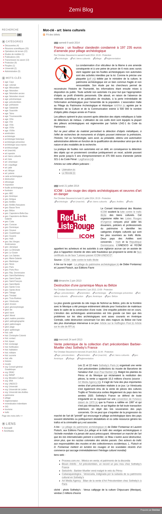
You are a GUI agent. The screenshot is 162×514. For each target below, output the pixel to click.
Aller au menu (133, 22)
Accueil (8, 427)
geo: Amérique (95, 296)
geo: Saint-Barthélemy (14, 275)
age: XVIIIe (10, 131)
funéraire (9, 190)
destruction (78, 296)
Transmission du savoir (15, 60)
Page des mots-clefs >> (12, 416)
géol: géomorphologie (14, 307)
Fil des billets (53, 34)
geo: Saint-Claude (13, 278)
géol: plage (10, 327)
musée (8, 364)
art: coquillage (11, 165)
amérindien (84, 293)
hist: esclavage (11, 344)
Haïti (118, 242)
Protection (106, 55)
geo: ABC (9, 193)
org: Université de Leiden (16, 389)
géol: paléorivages (13, 324)
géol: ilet (8, 310)
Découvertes (10, 45)
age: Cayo (9, 82)
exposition (9, 185)
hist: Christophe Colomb (15, 335)
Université (9, 68)
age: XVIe (9, 125)
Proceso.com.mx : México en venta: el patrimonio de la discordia (96, 460)
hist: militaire (10, 353)
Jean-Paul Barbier (103, 372)
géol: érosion (10, 304)
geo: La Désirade (12, 250)
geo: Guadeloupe (12, 233)
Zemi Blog (81, 9)
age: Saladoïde (11, 108)
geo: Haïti (9, 239)
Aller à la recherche (150, 22)
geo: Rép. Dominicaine (15, 273)
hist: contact (10, 338)
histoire (8, 361)
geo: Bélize (112, 296)
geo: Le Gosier (11, 253)
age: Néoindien (11, 91)
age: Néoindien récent (14, 96)
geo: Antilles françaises (15, 205)
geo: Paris (9, 267)
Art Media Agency (87, 382)
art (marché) (79, 201)
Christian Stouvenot (66, 55)
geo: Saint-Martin (12, 284)
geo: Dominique (12, 227)
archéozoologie (11, 148)
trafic (131, 201)
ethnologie (9, 182)
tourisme (8, 409)
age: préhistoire (11, 105)
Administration (11, 71)
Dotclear (156, 510)
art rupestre (10, 153)
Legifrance (84, 159)
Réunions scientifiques (15, 48)
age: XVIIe (9, 128)
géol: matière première (15, 318)
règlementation (114, 58)
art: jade (8, 168)
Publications (10, 57)
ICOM (104, 211)
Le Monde (67, 173)
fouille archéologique (14, 188)
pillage (98, 58)
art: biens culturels (81, 58)
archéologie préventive (122, 293)
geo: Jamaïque (11, 247)
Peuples (8, 66)
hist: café (9, 333)
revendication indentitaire (16, 404)
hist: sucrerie (10, 355)
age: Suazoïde (11, 110)
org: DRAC (9, 372)
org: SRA (9, 381)
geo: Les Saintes (12, 256)
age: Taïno (9, 113)
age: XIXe (9, 119)
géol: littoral (10, 315)
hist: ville (8, 358)
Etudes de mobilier (13, 54)
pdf (89, 78)
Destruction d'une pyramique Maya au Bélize (85, 285)
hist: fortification (11, 347)
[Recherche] (9, 34)
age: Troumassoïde (13, 116)
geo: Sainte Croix (12, 287)
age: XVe (9, 122)
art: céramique (11, 162)
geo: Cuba (9, 221)
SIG (6, 407)
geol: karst (9, 313)
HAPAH (118, 105)
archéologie (62, 58)
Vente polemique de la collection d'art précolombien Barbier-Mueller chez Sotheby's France (98, 345)
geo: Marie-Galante (13, 258)
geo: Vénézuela (12, 301)
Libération (67, 169)
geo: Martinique (11, 261)
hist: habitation (11, 350)
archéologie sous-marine (16, 145)
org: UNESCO (11, 384)
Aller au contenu (118, 22)
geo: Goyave (10, 230)
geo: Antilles (118, 201)
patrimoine (9, 395)
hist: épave (9, 341)
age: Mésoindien (12, 88)
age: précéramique (13, 99)
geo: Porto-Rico (11, 270)
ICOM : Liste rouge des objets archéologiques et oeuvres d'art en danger (98, 192)
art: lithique (10, 170)
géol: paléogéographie (14, 321)
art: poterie (9, 173)
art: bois (8, 159)
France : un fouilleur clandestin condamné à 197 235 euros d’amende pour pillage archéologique (98, 49)
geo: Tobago (10, 293)
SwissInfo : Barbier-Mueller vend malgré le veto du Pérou (92, 470)
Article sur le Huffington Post (115, 323)
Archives (9, 430)
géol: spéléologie (12, 330)
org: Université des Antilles (16, 392)
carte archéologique (13, 176)
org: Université (11, 386)
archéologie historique (14, 139)
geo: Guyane (10, 236)
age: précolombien (66, 293)
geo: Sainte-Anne (12, 290)
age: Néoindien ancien (15, 93)
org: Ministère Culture (14, 378)
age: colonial (10, 85)
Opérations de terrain (14, 51)
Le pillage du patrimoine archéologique (95, 264)
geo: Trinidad (10, 296)
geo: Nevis (9, 264)
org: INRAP (10, 375)
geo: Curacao (11, 224)
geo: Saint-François (13, 281)
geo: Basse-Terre (12, 208)
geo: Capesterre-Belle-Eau (16, 213)
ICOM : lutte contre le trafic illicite (81, 259)
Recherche (10, 29)
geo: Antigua (10, 199)
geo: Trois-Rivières (13, 298)
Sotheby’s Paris (107, 365)
